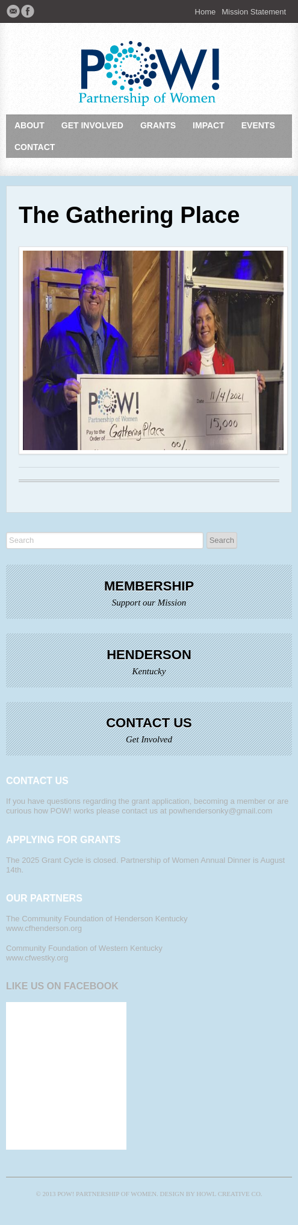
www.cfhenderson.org (44, 928)
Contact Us (149, 722)
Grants (158, 125)
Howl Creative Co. (229, 1193)
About (29, 125)
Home (205, 11)
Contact (34, 147)
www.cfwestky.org (37, 957)
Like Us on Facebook (62, 986)
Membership (149, 586)
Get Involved (92, 125)
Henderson (149, 654)
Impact (209, 125)
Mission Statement (254, 11)
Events (258, 125)
